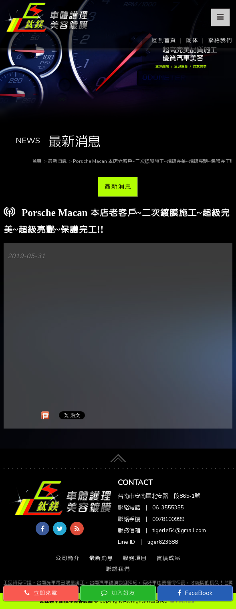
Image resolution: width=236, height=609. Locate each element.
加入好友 (118, 593)
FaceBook (195, 593)
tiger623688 (162, 542)
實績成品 (168, 558)
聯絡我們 (220, 40)
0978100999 (168, 519)
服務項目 (135, 558)
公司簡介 (67, 558)
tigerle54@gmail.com (179, 530)
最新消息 (117, 186)
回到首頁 (164, 40)
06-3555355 (168, 507)
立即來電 (40, 593)
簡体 (192, 40)
